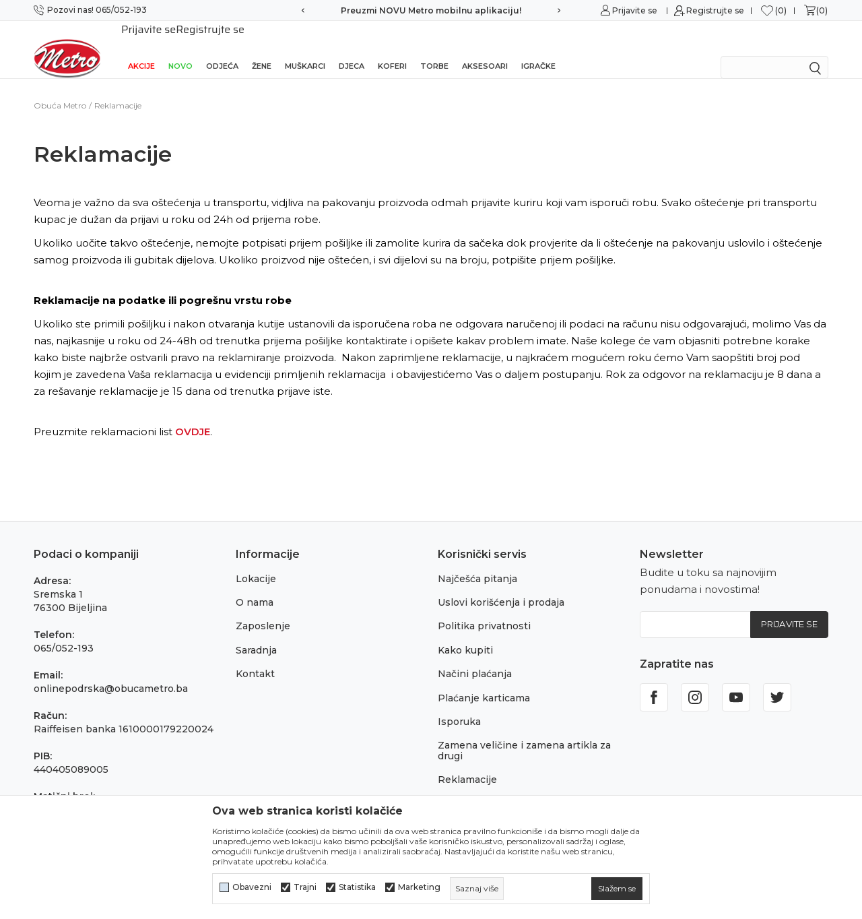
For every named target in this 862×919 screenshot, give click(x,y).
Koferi (392, 48)
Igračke (538, 48)
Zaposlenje (263, 608)
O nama (254, 585)
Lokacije (256, 561)
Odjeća (222, 48)
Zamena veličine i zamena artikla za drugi (524, 733)
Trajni (305, 887)
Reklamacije (467, 762)
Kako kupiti (465, 633)
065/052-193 (64, 631)
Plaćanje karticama (484, 680)
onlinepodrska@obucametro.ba (111, 671)
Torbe (434, 48)
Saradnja (256, 633)
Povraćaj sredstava (483, 786)
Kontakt (255, 656)
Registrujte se (715, 10)
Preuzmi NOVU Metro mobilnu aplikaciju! (431, 10)
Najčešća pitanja (477, 561)
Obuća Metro (60, 88)
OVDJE (192, 414)
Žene (261, 48)
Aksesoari (485, 48)
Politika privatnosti (484, 608)
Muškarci (305, 48)
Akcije (141, 48)
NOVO (180, 48)
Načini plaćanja (475, 656)
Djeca (351, 48)
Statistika (357, 887)
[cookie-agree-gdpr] (616, 888)
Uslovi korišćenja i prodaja (501, 585)
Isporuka (459, 704)
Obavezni (251, 887)
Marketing (419, 887)
